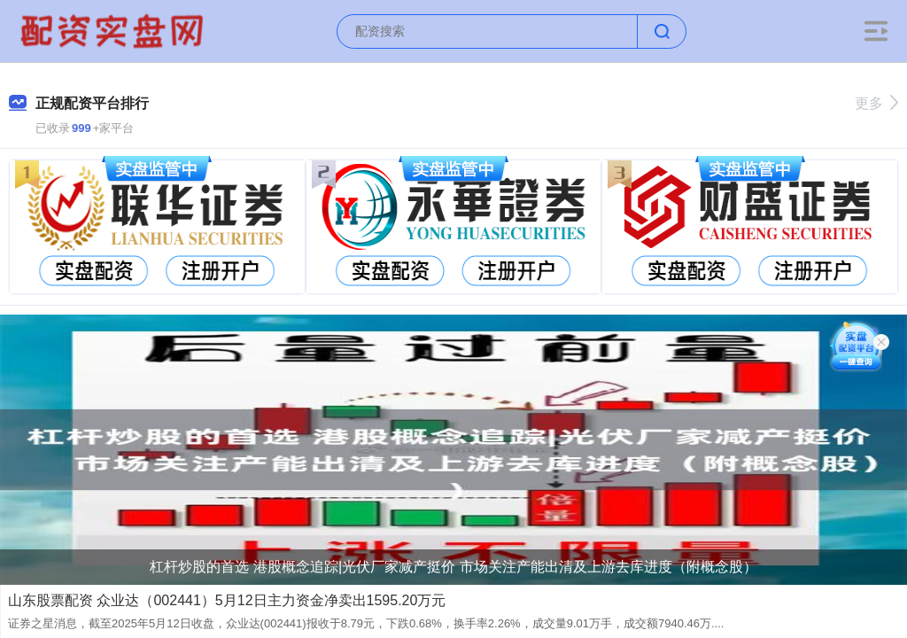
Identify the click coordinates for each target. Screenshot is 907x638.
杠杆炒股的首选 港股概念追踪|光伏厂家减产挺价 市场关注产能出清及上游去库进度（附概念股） (453, 566)
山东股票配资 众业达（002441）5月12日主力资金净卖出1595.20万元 (227, 600)
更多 (876, 103)
